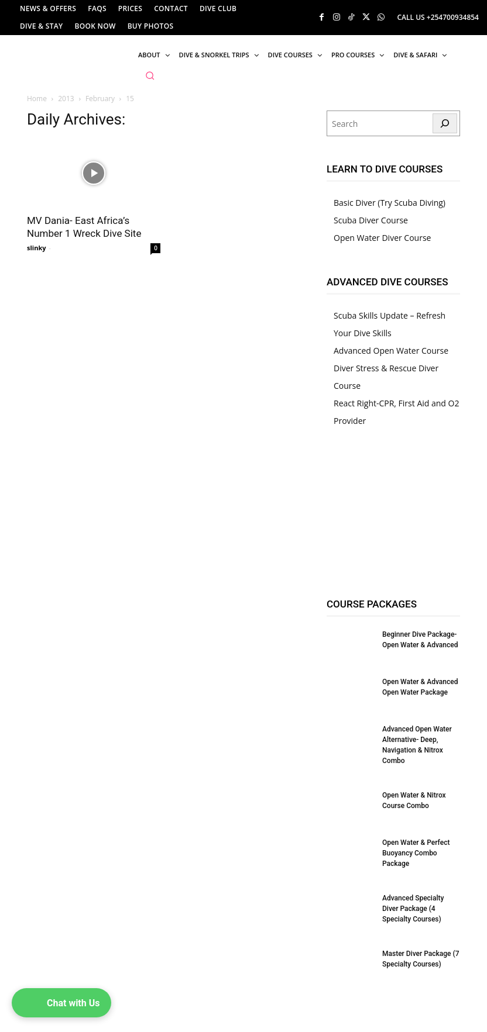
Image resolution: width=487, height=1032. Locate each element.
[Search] (445, 123)
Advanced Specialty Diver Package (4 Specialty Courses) (413, 908)
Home (37, 98)
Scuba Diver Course (371, 220)
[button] (150, 75)
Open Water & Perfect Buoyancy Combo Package (416, 853)
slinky (36, 247)
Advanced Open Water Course (391, 350)
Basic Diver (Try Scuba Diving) (389, 202)
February (100, 98)
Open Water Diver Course (382, 237)
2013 (66, 98)
